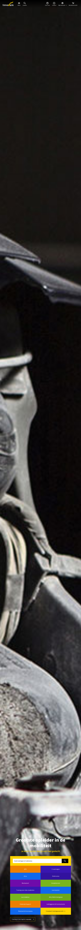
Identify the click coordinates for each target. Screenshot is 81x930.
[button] (62, 4)
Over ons (47, 4)
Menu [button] (19, 4)
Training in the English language (23, 919)
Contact (54, 4)
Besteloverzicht (73, 4)
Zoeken (25, 4)
